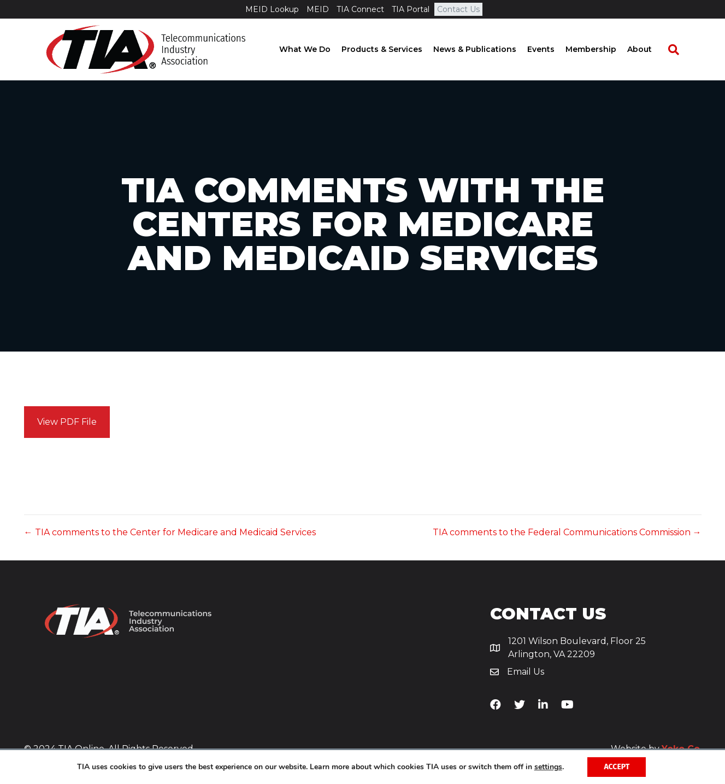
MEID (317, 9)
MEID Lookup (272, 9)
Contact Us (458, 9)
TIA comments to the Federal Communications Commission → (567, 532)
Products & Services (391, 49)
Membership (600, 49)
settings (548, 767)
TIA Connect (360, 9)
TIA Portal (410, 9)
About (649, 49)
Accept (616, 766)
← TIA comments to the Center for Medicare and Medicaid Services (170, 532)
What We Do (314, 49)
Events (550, 49)
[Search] (678, 49)
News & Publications (484, 49)
